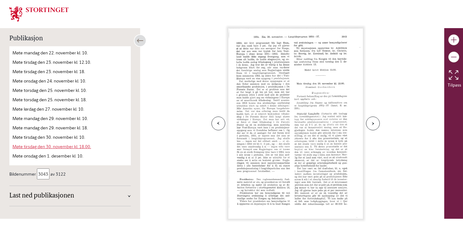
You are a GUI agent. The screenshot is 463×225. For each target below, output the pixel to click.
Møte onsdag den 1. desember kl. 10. (48, 156)
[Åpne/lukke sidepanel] (140, 40)
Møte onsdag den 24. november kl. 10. (49, 81)
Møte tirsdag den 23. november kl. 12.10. (52, 62)
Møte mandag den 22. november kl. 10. (50, 53)
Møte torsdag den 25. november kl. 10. (50, 90)
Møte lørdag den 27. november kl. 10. (48, 109)
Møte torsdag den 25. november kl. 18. (50, 99)
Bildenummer (23, 174)
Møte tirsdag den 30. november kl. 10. (49, 137)
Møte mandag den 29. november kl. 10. (50, 118)
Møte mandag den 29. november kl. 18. (50, 128)
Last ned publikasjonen (41, 196)
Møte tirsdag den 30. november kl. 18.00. (52, 146)
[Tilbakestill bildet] (453, 75)
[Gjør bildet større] (453, 39)
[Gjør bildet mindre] (453, 57)
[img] (39, 13)
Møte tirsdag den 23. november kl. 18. (49, 71)
